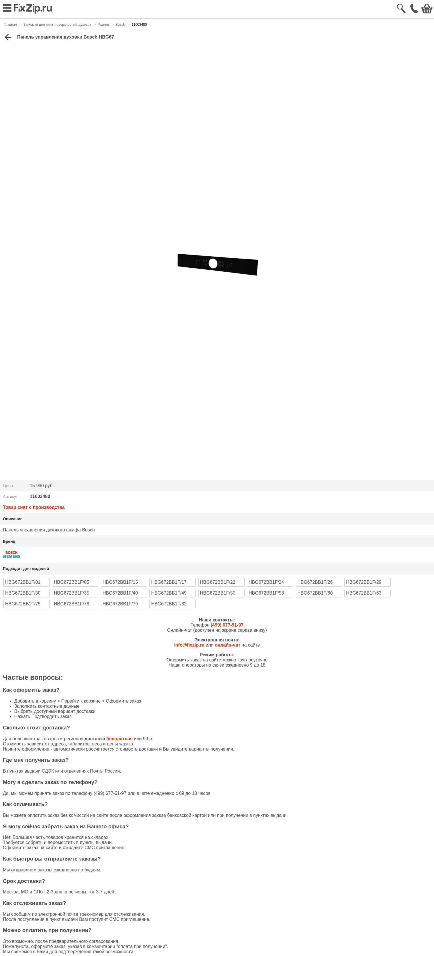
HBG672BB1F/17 (169, 582)
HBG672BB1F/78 (71, 603)
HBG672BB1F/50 (217, 593)
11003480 (139, 25)
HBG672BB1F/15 (120, 582)
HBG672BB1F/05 (71, 582)
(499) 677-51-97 (227, 625)
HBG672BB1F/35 (71, 593)
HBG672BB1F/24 (266, 582)
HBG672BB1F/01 (23, 582)
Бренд (9, 541)
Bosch (120, 25)
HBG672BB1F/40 (120, 593)
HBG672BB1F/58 (266, 593)
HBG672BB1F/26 (315, 582)
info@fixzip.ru (189, 645)
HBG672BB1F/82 (169, 603)
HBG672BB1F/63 (363, 593)
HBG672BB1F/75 (23, 603)
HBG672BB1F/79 (120, 603)
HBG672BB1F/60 (315, 593)
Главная (10, 25)
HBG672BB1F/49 (169, 593)
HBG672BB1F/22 (217, 582)
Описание (13, 519)
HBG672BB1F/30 (23, 593)
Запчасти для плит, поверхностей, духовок (57, 25)
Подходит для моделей (26, 568)
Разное (103, 25)
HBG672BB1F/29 (363, 582)
